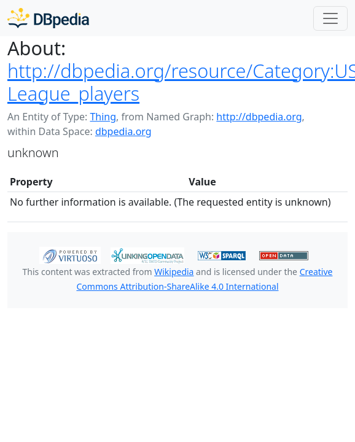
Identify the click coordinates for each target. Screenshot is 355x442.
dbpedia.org (123, 131)
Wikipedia (173, 271)
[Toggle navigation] (330, 18)
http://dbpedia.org (259, 116)
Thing (103, 116)
